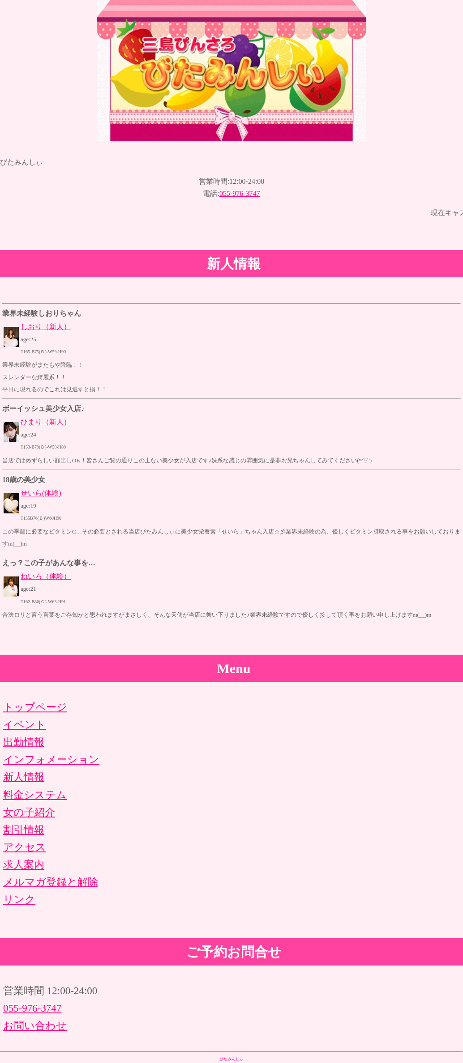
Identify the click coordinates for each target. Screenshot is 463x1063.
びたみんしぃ (231, 1059)
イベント (24, 724)
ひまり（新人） (46, 422)
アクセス (24, 847)
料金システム (35, 794)
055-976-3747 (239, 193)
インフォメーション (51, 759)
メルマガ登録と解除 (50, 882)
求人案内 (23, 864)
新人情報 (23, 777)
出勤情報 (23, 742)
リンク (19, 899)
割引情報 (23, 829)
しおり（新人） (46, 326)
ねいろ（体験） (46, 576)
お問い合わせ (35, 1025)
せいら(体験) (41, 493)
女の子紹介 (29, 812)
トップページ (35, 707)
